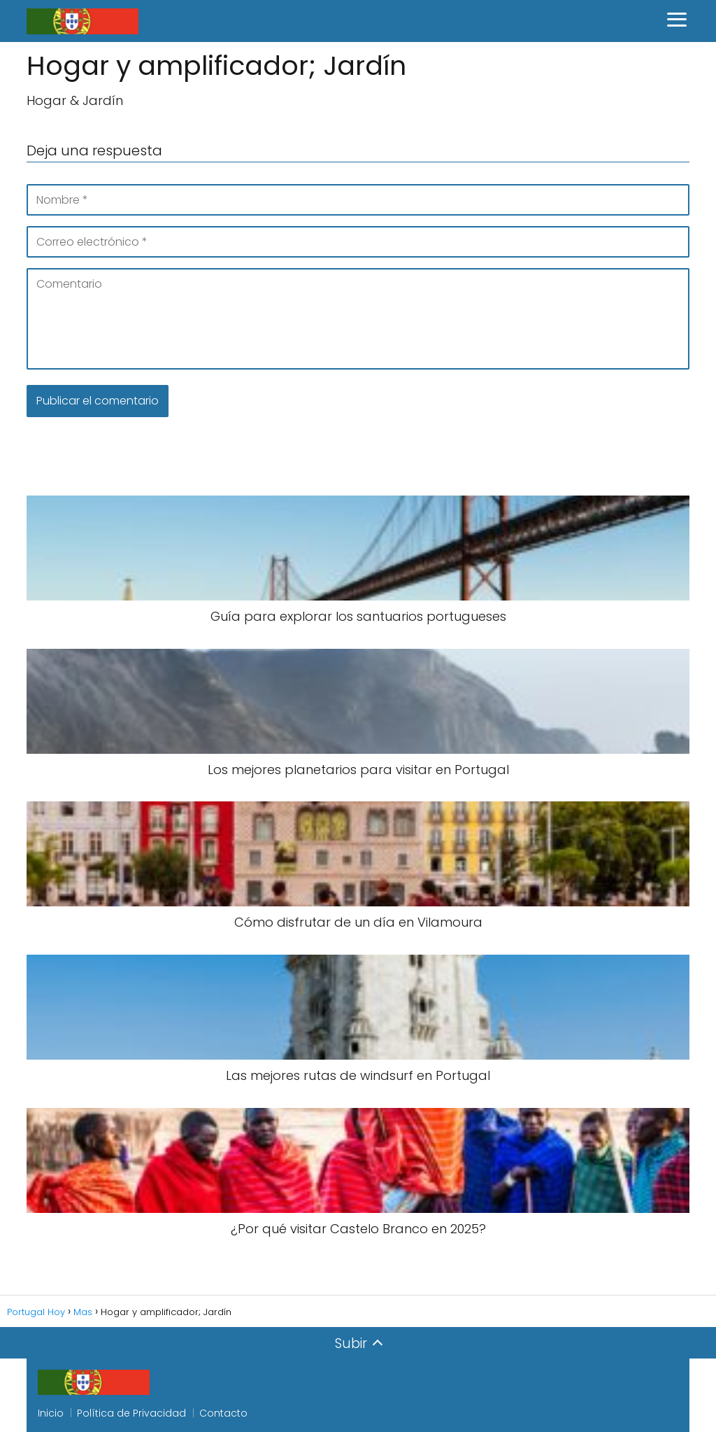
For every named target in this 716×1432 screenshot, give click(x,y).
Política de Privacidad (131, 1413)
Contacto (223, 1413)
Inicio (51, 1413)
